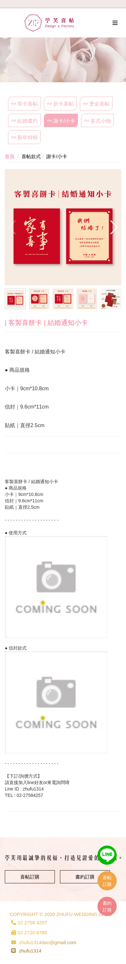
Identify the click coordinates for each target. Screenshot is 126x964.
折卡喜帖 (63, 104)
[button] (113, 227)
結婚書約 (27, 121)
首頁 (9, 156)
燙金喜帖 (99, 104)
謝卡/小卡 (64, 121)
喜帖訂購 (29, 876)
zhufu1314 (30, 950)
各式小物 (100, 121)
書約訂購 (85, 876)
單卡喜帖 (27, 104)
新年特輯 (27, 137)
